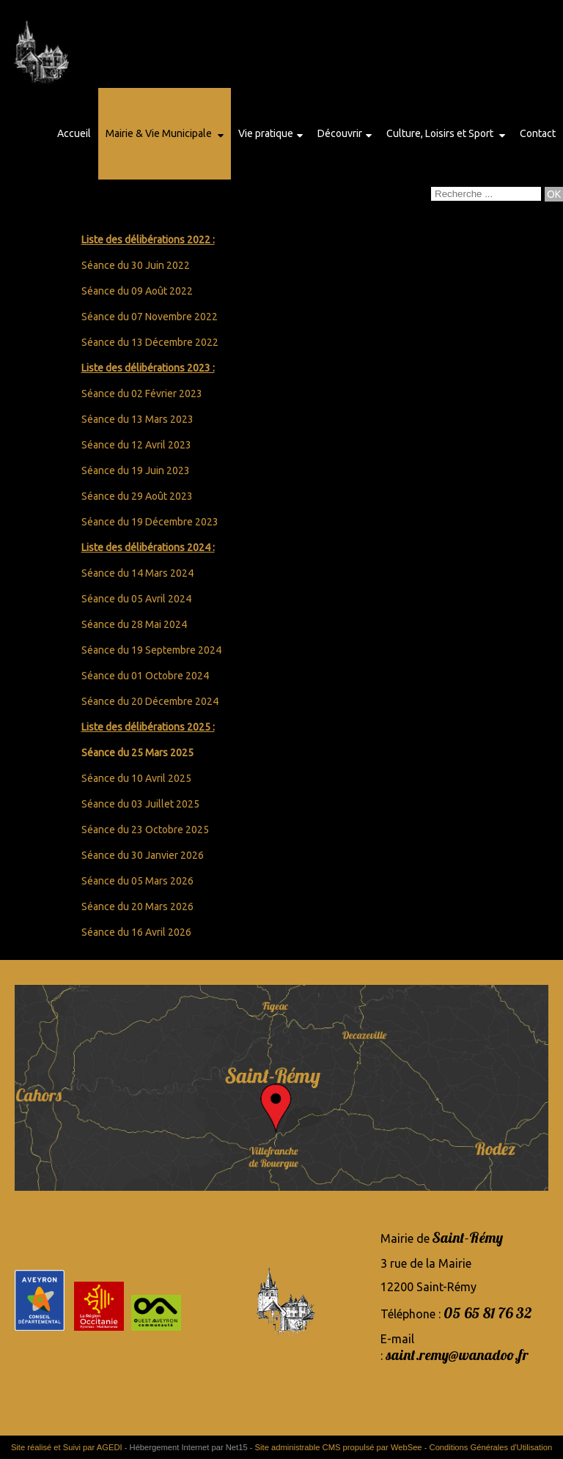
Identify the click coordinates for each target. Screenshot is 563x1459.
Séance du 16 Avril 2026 (136, 932)
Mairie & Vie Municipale (160, 133)
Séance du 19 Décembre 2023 (149, 522)
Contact (538, 133)
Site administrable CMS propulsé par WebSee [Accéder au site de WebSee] (338, 1447)
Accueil (74, 133)
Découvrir (339, 133)
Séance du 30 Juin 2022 (135, 265)
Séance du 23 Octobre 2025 (145, 829)
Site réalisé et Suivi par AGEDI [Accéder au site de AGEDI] (66, 1447)
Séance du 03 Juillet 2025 (140, 804)
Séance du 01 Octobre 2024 (145, 676)
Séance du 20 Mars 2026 (137, 906)
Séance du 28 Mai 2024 (134, 624)
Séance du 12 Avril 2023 (136, 445)
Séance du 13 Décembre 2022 (149, 342)
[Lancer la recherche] (554, 194)
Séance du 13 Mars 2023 (137, 419)
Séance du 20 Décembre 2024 (149, 701)
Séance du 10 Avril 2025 (136, 778)
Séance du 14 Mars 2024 (137, 573)
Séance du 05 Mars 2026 (137, 881)
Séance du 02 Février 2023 (141, 393)
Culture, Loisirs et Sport (441, 133)
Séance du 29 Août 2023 (137, 496)
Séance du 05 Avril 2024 (136, 599)
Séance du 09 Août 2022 (137, 291)
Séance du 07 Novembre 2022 (149, 316)
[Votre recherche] (486, 194)
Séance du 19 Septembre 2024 (151, 650)
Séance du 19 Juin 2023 (135, 470)
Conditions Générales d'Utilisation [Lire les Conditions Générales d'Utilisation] (491, 1447)
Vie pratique (265, 133)
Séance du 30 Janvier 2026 (142, 855)
